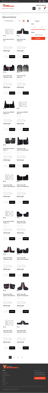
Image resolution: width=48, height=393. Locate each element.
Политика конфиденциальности (8, 390)
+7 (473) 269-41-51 (39, 372)
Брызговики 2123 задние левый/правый (22, 185)
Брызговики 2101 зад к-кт (8, 40)
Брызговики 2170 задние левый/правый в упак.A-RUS (22, 258)
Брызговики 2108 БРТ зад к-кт (22, 113)
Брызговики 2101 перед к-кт (21, 40)
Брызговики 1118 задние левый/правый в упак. (22, 149)
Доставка (4, 379)
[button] (9, 20)
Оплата (3, 381)
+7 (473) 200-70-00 (39, 374)
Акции (3, 378)
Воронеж (5, 1)
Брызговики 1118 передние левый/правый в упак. (21, 222)
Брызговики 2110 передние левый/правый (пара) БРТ (8, 331)
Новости (4, 376)
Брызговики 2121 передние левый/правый (7, 76)
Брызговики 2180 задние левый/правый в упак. (22, 295)
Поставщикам (5, 373)
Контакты (4, 384)
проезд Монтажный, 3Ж (13, 1)
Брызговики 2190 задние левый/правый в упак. (9, 295)
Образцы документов (6, 375)
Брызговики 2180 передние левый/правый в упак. (21, 331)
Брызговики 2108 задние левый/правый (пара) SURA (9, 185)
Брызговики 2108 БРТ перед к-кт (8, 113)
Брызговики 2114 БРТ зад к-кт (8, 149)
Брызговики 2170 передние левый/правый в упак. (7, 258)
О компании (4, 372)
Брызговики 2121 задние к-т (21, 76)
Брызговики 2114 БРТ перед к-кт (8, 222)
